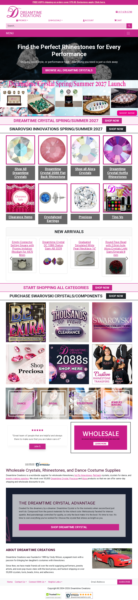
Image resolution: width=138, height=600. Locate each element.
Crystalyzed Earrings (53, 219)
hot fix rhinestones (83, 475)
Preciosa (85, 217)
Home (10, 582)
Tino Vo (117, 217)
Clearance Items (20, 217)
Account (88, 20)
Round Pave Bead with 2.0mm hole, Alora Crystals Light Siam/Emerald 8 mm (115, 248)
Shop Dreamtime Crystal (69, 527)
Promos (21, 20)
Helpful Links (54, 582)
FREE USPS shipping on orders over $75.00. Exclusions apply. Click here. (69, 2)
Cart (118, 20)
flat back (97, 475)
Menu (10, 33)
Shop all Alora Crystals (85, 171)
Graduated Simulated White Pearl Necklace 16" (84, 245)
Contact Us (20, 582)
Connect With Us (36, 582)
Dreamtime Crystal (59, 478)
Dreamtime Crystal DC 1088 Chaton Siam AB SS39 (53, 245)
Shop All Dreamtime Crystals (21, 173)
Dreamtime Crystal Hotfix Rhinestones (117, 173)
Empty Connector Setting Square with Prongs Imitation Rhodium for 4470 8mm (22, 248)
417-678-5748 (124, 12)
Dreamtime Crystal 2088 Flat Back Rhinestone (52, 173)
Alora (84, 478)
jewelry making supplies (17, 478)
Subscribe (124, 582)
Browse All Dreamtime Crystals (69, 70)
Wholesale (55, 20)
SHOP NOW (112, 120)
